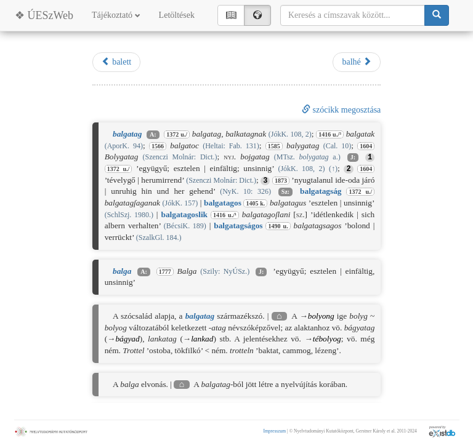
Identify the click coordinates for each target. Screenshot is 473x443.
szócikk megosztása (341, 109)
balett (117, 61)
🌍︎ (257, 15)
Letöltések (177, 15)
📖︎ (230, 15)
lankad (202, 338)
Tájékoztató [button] (116, 15)
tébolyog (327, 338)
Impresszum (274, 431)
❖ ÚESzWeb (44, 15)
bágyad (127, 338)
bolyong (321, 316)
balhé (356, 61)
